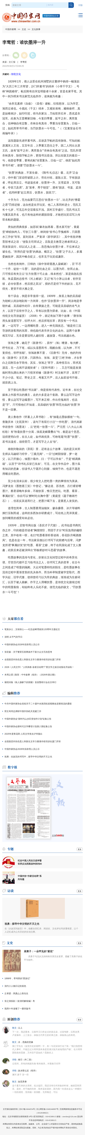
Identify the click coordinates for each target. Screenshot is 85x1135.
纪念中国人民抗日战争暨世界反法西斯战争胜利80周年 (30, 862)
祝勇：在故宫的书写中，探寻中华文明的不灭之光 (28, 756)
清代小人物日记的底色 (15, 986)
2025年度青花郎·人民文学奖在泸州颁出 (23, 734)
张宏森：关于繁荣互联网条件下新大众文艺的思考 (28, 652)
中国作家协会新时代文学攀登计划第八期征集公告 (28, 726)
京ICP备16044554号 (27, 1109)
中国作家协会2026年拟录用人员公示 (22, 644)
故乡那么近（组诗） (28, 1070)
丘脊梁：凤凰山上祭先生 (16, 993)
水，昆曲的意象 (25, 1042)
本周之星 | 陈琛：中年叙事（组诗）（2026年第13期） (30, 674)
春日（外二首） (25, 1059)
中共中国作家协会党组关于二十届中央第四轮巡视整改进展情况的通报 (38, 703)
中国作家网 (10, 29)
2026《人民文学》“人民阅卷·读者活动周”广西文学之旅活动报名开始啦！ (39, 667)
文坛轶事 (36, 29)
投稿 (7, 5)
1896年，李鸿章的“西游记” (17, 978)
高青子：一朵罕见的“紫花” (39, 951)
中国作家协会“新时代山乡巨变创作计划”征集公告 (27, 719)
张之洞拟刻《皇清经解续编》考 (19, 1001)
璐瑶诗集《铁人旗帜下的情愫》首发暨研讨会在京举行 (30, 682)
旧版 (80, 5)
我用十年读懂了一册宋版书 (17, 1008)
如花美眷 (22, 1081)
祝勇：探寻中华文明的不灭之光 (22, 923)
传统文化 (16, 74)
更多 (79, 849)
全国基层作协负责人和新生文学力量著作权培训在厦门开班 (32, 659)
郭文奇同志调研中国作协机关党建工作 (22, 711)
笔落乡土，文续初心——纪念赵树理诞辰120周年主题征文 (32, 629)
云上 (20, 1028)
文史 (24, 29)
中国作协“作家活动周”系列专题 (30, 878)
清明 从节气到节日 (13, 637)
